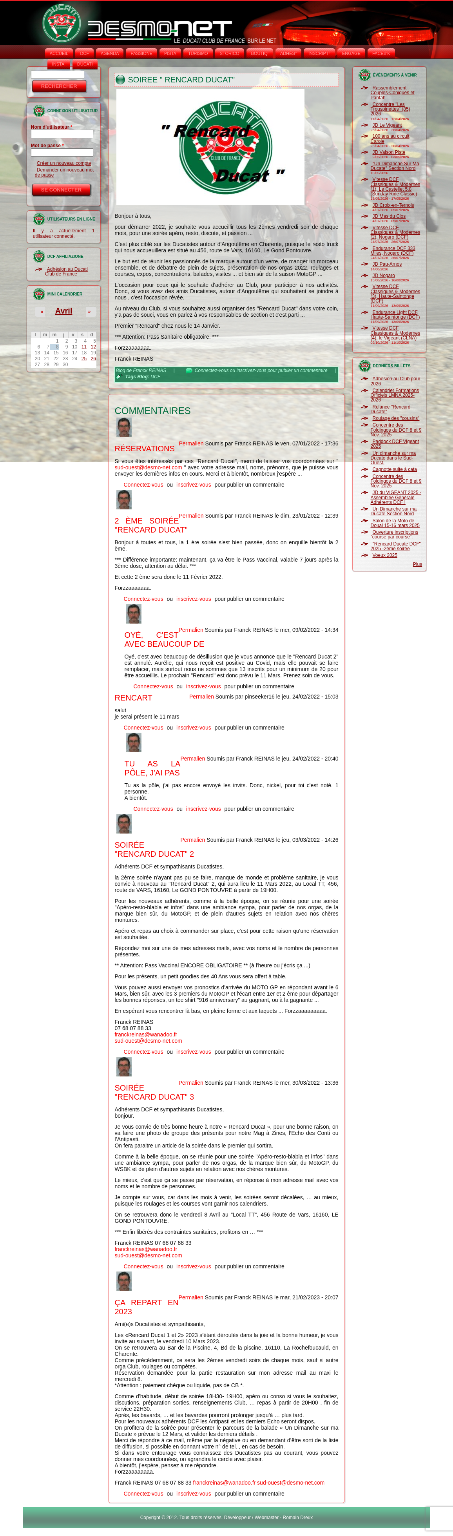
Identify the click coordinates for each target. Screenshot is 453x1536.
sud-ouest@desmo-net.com (148, 467)
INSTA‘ (58, 64)
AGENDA (110, 53)
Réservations (144, 448)
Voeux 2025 (385, 555)
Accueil (59, 53)
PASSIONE (141, 53)
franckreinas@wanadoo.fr (145, 1034)
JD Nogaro (384, 275)
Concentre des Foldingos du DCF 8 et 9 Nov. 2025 (396, 430)
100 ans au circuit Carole (390, 138)
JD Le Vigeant (387, 125)
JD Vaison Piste (389, 152)
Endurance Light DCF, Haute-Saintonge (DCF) (395, 315)
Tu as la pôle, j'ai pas (152, 768)
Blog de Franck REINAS (141, 370)
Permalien (191, 443)
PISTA (170, 53)
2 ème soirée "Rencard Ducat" (150, 525)
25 (84, 358)
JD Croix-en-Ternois (393, 205)
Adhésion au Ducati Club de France (66, 271)
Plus (417, 564)
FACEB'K (381, 53)
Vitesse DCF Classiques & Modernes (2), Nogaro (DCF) (395, 232)
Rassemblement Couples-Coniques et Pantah (393, 92)
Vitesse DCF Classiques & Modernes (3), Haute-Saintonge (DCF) (395, 294)
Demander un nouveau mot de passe (64, 172)
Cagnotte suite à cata (395, 469)
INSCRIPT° (319, 53)
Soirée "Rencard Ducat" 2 (154, 849)
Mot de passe (47, 145)
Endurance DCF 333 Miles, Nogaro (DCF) (393, 251)
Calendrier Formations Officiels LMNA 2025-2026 (395, 395)
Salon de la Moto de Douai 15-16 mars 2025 (395, 523)
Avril (63, 310)
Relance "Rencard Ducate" (391, 409)
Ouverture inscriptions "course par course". (395, 534)
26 (93, 358)
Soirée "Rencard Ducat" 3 (154, 1092)
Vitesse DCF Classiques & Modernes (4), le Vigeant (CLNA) (395, 333)
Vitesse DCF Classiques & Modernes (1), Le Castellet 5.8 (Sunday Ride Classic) (395, 187)
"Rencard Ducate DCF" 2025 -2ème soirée (396, 546)
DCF (84, 53)
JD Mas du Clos (389, 216)
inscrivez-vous (251, 370)
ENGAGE (351, 53)
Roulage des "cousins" (396, 418)
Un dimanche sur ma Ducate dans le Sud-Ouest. (393, 458)
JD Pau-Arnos (387, 264)
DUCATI (85, 64)
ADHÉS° (288, 53)
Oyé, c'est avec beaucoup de (164, 639)
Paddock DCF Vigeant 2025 (395, 444)
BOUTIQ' (259, 53)
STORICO (229, 53)
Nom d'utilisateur (51, 127)
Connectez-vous (212, 370)
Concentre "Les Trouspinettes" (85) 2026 (390, 109)
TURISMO (198, 53)
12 (93, 347)
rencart (133, 697)
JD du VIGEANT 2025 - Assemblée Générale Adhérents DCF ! (396, 497)
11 (84, 347)
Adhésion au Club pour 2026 (395, 381)
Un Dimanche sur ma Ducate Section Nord (394, 511)
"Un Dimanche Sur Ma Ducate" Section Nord (395, 166)
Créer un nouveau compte (64, 163)
